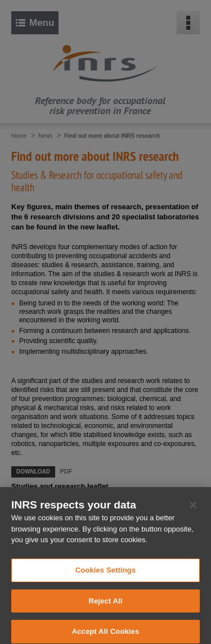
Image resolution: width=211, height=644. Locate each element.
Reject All (105, 605)
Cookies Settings (105, 574)
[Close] (193, 509)
